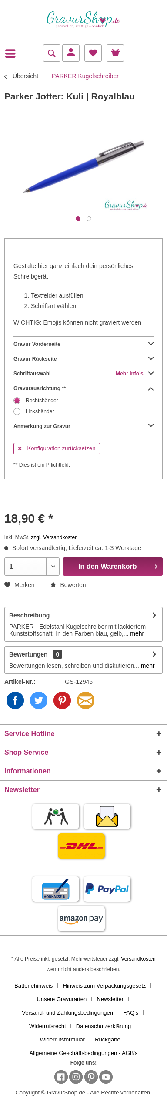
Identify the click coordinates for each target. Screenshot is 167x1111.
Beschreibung (29, 615)
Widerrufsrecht (47, 1026)
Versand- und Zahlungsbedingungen (67, 1012)
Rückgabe (107, 1039)
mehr (136, 633)
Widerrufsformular (62, 1039)
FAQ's (130, 1012)
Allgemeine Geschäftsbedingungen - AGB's (84, 1053)
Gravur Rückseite (83, 359)
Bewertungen (28, 654)
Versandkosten (138, 959)
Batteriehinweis (33, 985)
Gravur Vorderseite (83, 344)
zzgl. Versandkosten (54, 537)
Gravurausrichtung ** (83, 388)
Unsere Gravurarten (62, 999)
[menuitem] (12, 53)
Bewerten (68, 584)
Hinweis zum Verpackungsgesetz (104, 985)
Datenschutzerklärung (103, 1026)
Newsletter (110, 999)
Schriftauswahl (83, 373)
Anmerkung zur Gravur (83, 426)
